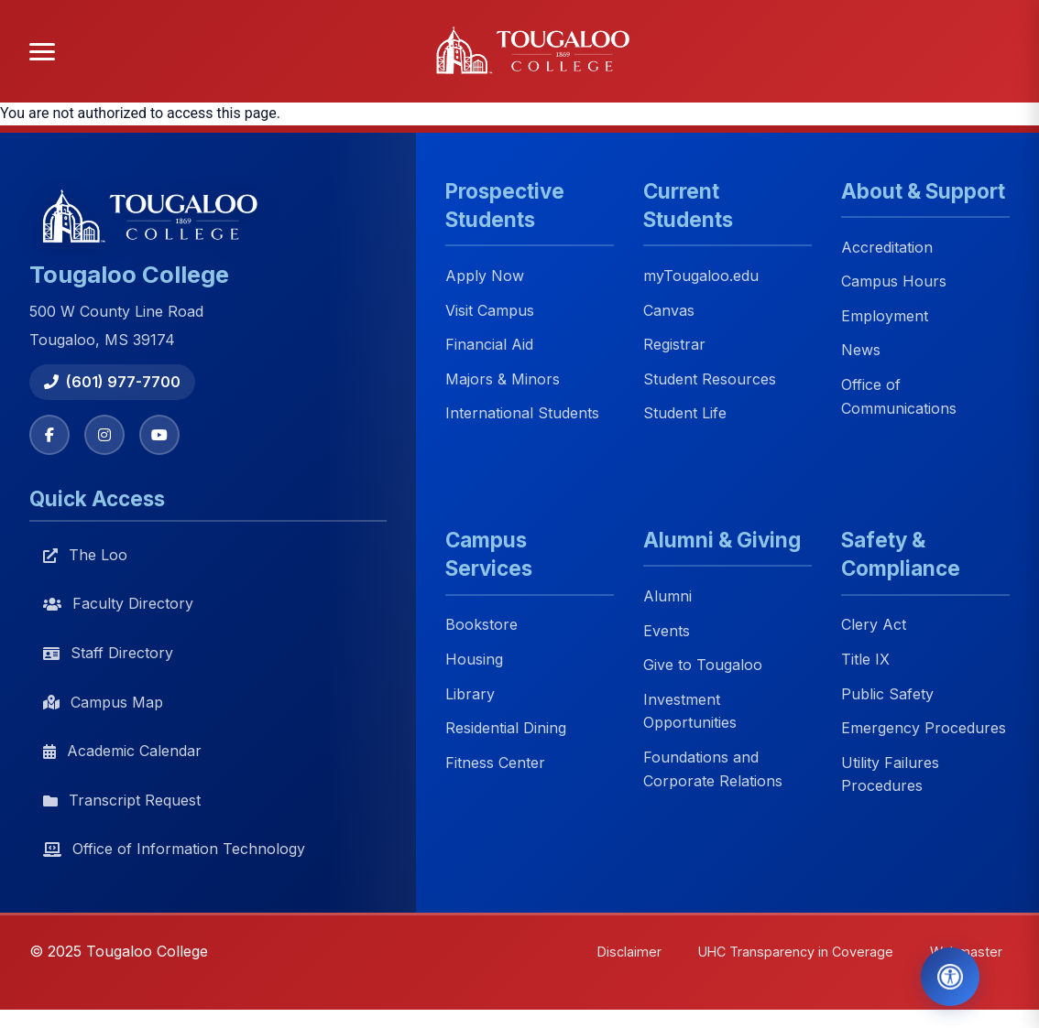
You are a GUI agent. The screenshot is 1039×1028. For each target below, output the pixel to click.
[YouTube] (159, 435)
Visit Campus (489, 310)
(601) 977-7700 (112, 382)
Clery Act (873, 625)
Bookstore (481, 625)
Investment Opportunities (690, 711)
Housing (474, 659)
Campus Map (103, 702)
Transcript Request (122, 800)
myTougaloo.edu (701, 275)
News (860, 350)
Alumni (667, 596)
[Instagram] (104, 435)
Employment (884, 316)
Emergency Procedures (923, 729)
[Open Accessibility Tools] (950, 976)
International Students (522, 414)
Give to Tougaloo (702, 665)
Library (470, 694)
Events (666, 631)
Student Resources (709, 379)
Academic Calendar (122, 750)
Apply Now (484, 275)
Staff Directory (108, 653)
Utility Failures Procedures (890, 774)
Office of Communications (899, 396)
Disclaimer (629, 951)
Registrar (674, 345)
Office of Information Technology (174, 848)
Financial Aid (489, 345)
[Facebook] (49, 435)
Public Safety (887, 694)
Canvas (668, 310)
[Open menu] (42, 52)
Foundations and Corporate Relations (712, 769)
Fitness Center (495, 762)
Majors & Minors (502, 379)
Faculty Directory (118, 603)
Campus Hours (893, 282)
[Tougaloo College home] (539, 51)
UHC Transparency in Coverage (795, 951)
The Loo (85, 555)
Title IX (865, 659)
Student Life (685, 414)
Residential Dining (505, 729)
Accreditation (887, 247)
